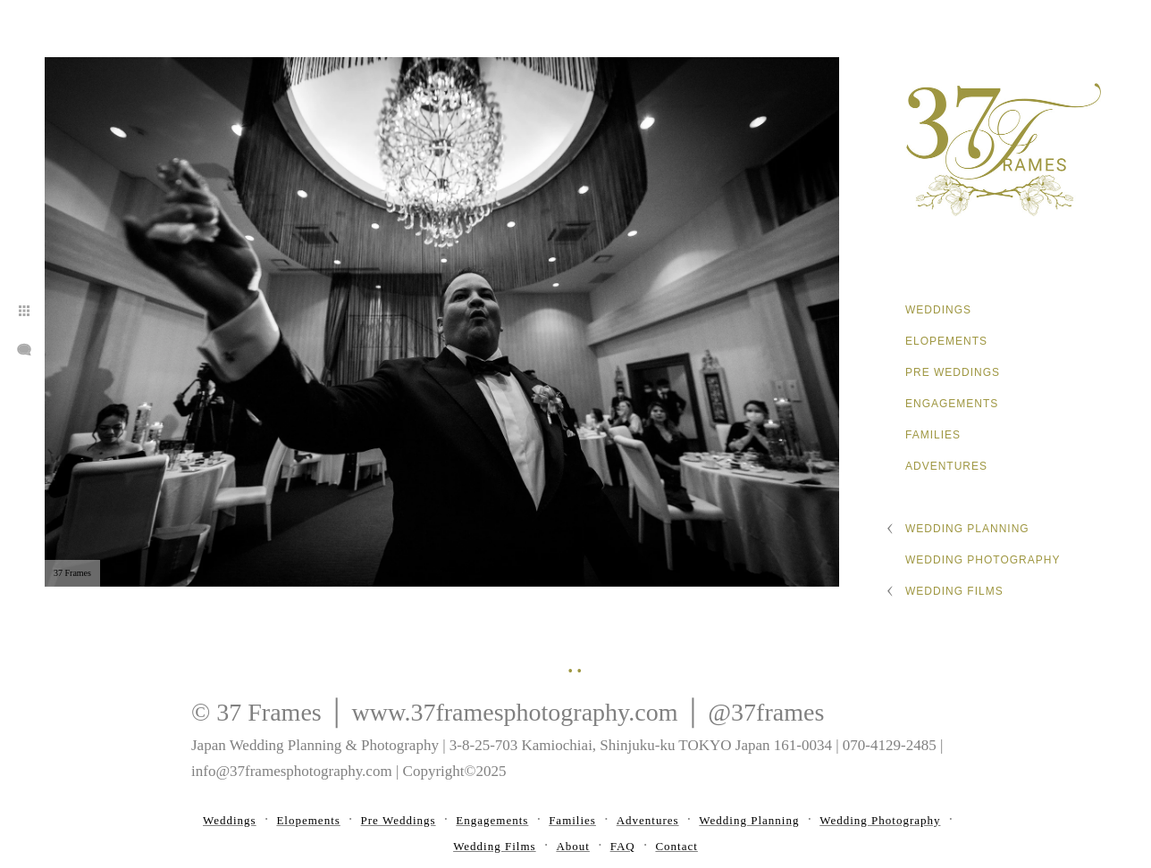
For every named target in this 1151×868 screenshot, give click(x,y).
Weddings (938, 310)
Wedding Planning (967, 528)
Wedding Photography (982, 560)
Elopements (946, 341)
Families (933, 435)
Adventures (946, 466)
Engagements (951, 403)
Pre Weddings (952, 372)
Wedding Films (954, 591)
